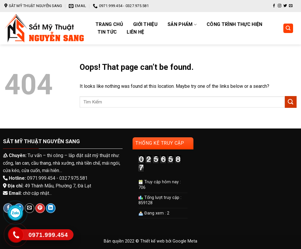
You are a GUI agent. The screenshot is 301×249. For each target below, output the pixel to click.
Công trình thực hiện (234, 24)
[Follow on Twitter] (285, 6)
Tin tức (107, 32)
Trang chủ (109, 24)
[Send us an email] (290, 6)
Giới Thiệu (145, 24)
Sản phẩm (182, 24)
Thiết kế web (152, 241)
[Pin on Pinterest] (40, 208)
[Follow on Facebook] (274, 6)
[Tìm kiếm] (288, 28)
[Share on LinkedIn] (51, 208)
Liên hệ (135, 32)
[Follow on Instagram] (279, 6)
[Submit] (291, 102)
